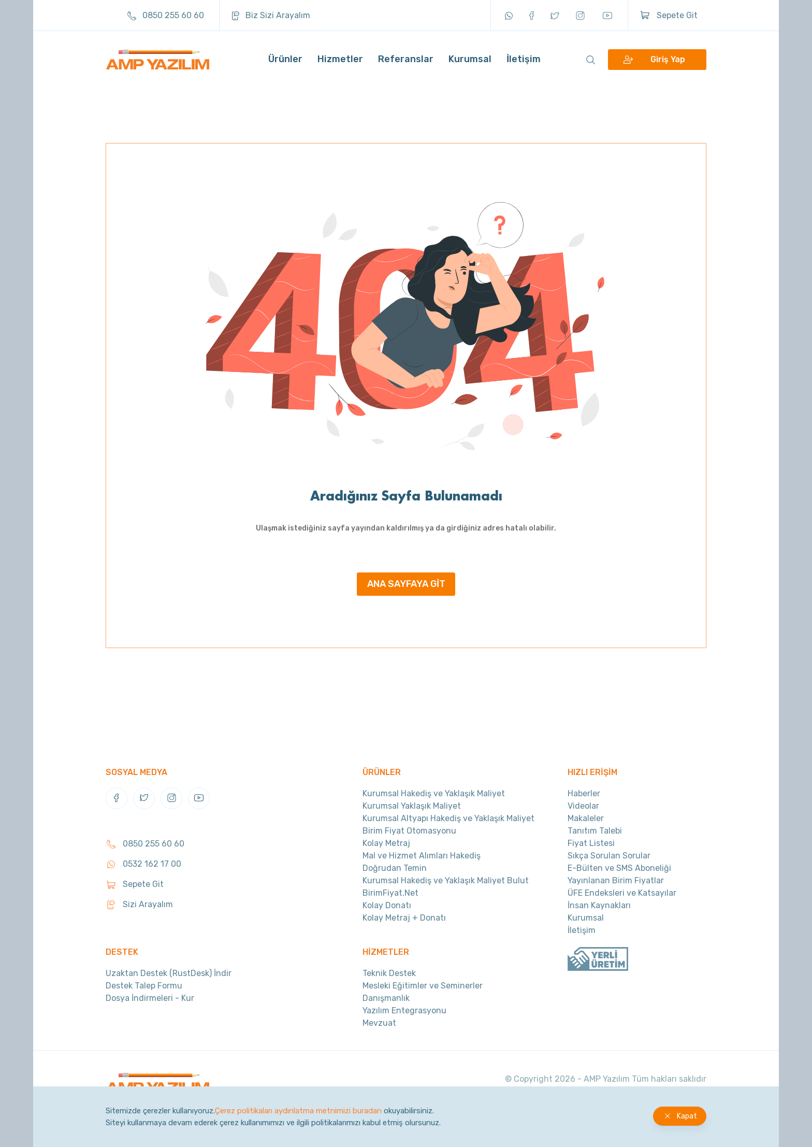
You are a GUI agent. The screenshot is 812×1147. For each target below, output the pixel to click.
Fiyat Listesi (591, 843)
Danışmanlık (386, 998)
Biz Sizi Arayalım (271, 15)
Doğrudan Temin (395, 868)
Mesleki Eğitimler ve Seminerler (423, 986)
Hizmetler (340, 59)
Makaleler (586, 818)
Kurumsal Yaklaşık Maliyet (412, 806)
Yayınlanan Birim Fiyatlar (616, 880)
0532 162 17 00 (143, 864)
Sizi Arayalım (139, 904)
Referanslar (405, 59)
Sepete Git (669, 15)
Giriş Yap (667, 60)
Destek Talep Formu (144, 986)
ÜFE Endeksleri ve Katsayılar (622, 893)
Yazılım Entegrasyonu (404, 1010)
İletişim (523, 59)
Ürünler (285, 59)
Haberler (584, 793)
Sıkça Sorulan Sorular (609, 856)
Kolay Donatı (387, 905)
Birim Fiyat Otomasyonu (409, 831)
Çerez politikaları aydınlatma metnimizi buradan (298, 1110)
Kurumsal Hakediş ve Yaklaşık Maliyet (434, 793)
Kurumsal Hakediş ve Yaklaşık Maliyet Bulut (446, 880)
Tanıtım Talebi (595, 831)
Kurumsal (469, 59)
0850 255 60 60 (165, 15)
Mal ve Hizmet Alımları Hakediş (422, 856)
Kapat (687, 1116)
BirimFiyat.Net (390, 893)
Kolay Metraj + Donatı (404, 918)
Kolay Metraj (386, 843)
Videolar (583, 806)
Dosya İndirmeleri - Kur (150, 998)
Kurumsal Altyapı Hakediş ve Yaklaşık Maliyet (448, 818)
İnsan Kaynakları (599, 905)
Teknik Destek (389, 973)
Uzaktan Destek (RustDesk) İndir (168, 973)
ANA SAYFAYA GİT (406, 584)
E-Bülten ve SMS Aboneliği (619, 868)
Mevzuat (379, 1023)
